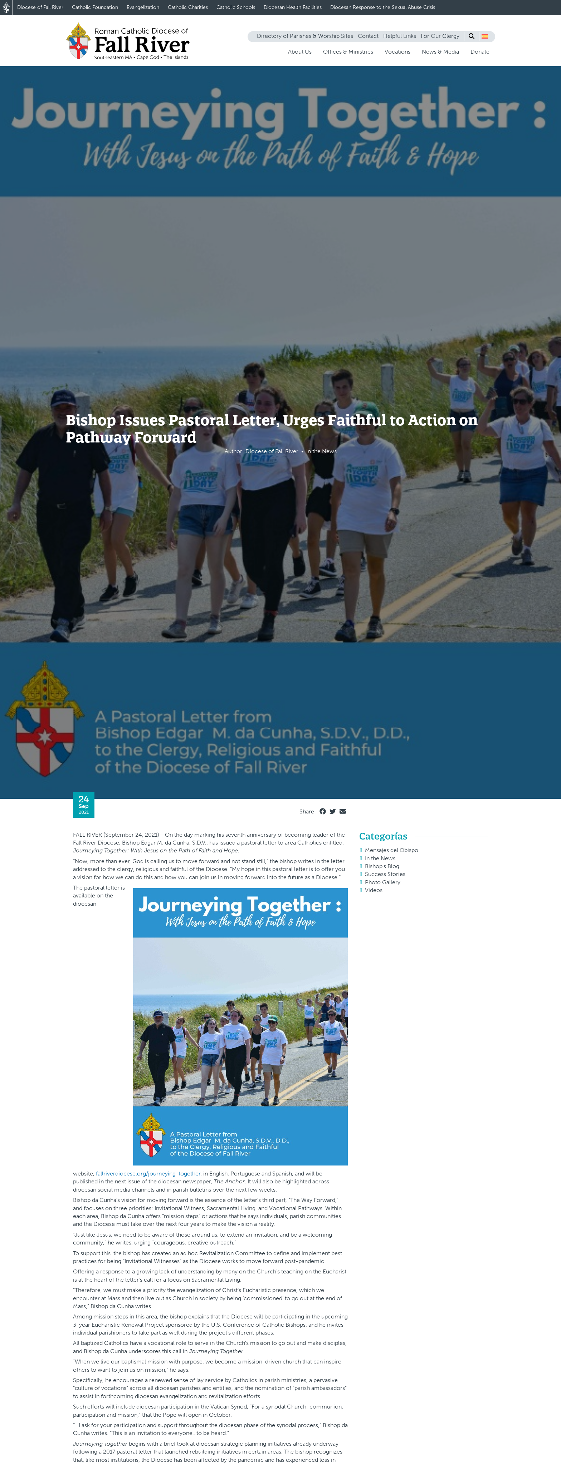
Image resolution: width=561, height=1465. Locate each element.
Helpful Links (399, 36)
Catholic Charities (188, 7)
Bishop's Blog (382, 866)
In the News (380, 858)
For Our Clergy (440, 36)
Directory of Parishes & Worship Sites (305, 36)
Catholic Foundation (95, 7)
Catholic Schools (235, 7)
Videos (373, 890)
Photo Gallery (382, 882)
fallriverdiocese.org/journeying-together (148, 1173)
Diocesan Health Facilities (293, 7)
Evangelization (143, 7)
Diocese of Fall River (40, 7)
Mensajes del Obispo (391, 850)
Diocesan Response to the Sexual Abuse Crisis (382, 7)
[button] (485, 36)
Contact (368, 36)
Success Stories (385, 874)
